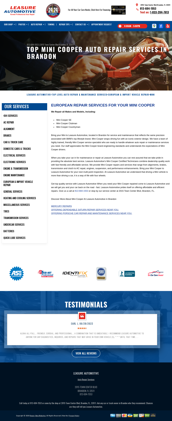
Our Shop (8, 24)
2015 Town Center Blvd (49, 44)
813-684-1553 (148, 8)
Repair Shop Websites (38, 417)
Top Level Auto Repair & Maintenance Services (79, 96)
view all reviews (86, 355)
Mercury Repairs (61, 208)
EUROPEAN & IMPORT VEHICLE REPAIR (128, 96)
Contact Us (80, 24)
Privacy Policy (74, 417)
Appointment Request (101, 24)
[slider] (82, 330)
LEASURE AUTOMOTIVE (39, 96)
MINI (152, 96)
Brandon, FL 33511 (66, 44)
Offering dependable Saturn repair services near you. (85, 211)
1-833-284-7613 (159, 12)
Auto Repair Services (86, 381)
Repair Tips (64, 24)
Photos (21, 24)
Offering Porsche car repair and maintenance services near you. (91, 215)
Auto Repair (36, 24)
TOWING (51, 24)
